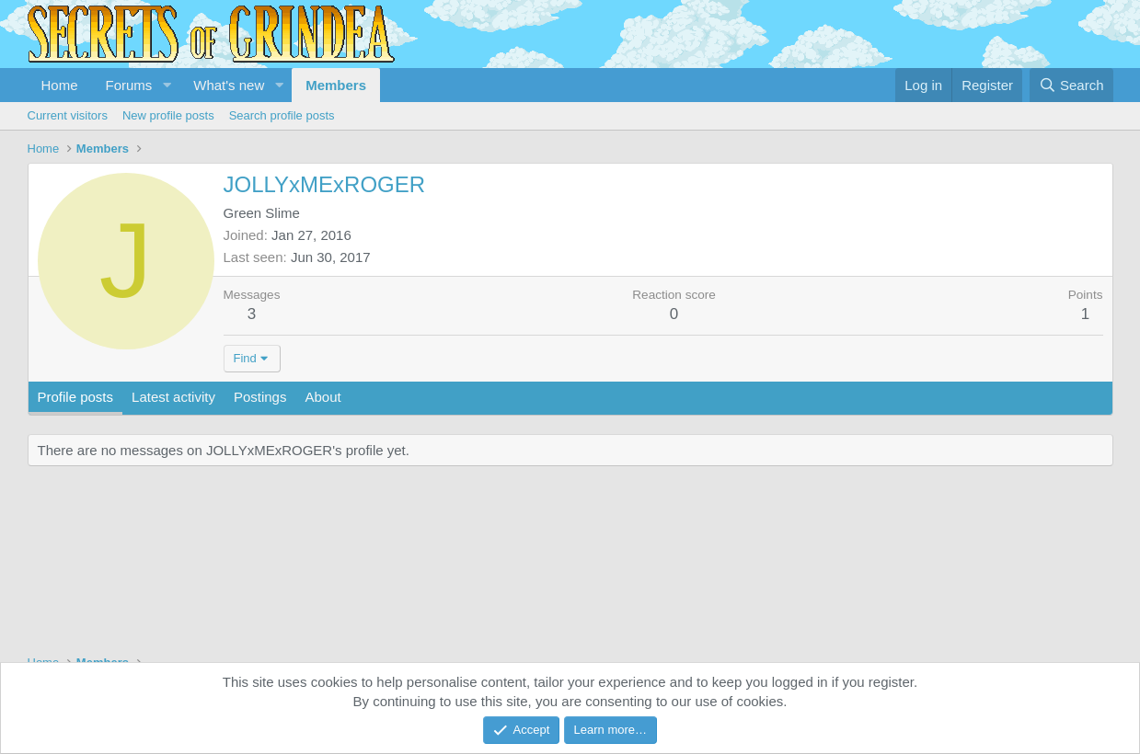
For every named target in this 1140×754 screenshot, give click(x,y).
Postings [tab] (260, 397)
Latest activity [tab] (173, 397)
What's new (228, 85)
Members (335, 85)
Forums (129, 85)
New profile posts (168, 115)
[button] (166, 85)
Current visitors (68, 115)
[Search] (1071, 85)
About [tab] (322, 397)
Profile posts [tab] (76, 397)
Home (59, 85)
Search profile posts (282, 115)
